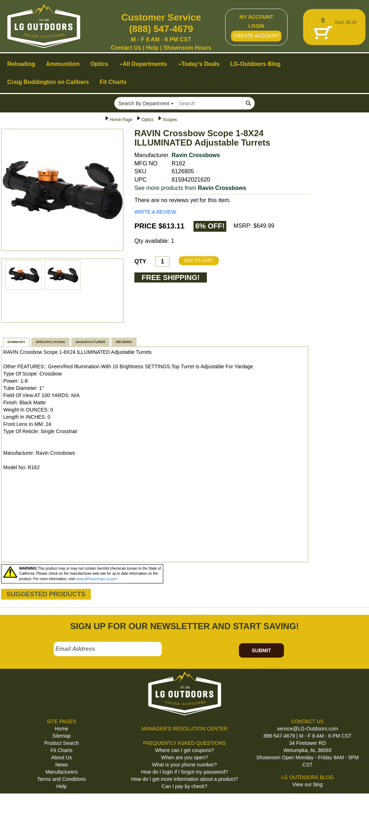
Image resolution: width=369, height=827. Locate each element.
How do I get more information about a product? (184, 779)
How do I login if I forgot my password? (184, 772)
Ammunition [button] (62, 64)
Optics (147, 119)
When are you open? (184, 757)
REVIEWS (124, 342)
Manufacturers (61, 772)
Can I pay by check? (185, 786)
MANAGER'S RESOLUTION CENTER (184, 729)
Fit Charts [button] (113, 82)
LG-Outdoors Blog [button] (255, 64)
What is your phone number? (184, 765)
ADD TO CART (198, 260)
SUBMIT (261, 650)
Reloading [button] (21, 64)
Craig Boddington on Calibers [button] (48, 82)
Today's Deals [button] (198, 64)
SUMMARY (16, 342)
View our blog (307, 784)
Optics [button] (99, 64)
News (61, 765)
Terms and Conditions (61, 779)
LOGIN (256, 26)
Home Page (121, 119)
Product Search (61, 743)
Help (152, 48)
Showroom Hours (187, 48)
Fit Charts (61, 750)
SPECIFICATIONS (50, 342)
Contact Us (126, 48)
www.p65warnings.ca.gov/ (96, 579)
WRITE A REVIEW (155, 212)
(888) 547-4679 (161, 28)
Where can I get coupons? (184, 750)
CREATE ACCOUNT (256, 36)
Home (61, 729)
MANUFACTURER (91, 342)
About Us (61, 757)
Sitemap (61, 736)
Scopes (170, 119)
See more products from (190, 188)
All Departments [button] (143, 64)
